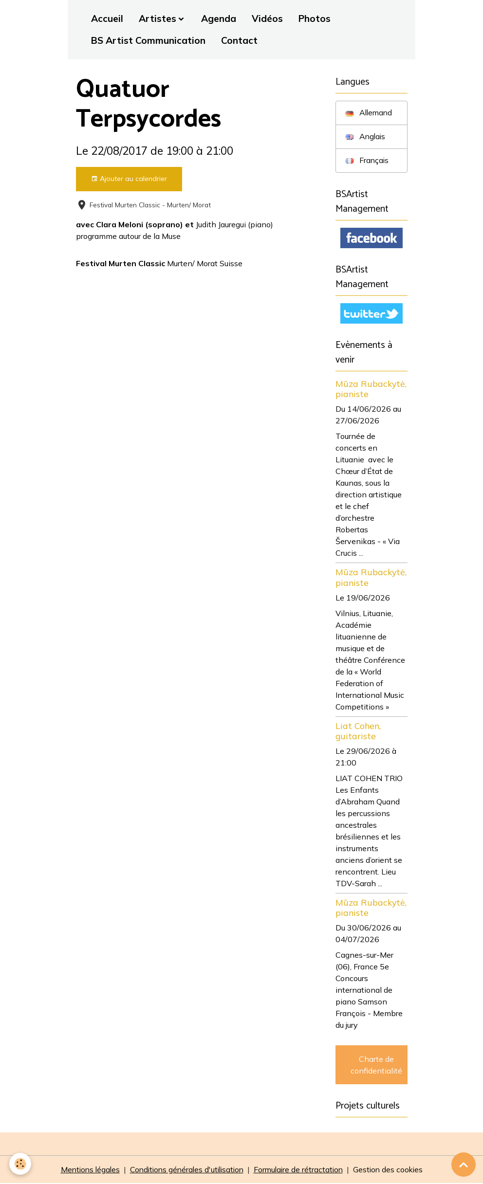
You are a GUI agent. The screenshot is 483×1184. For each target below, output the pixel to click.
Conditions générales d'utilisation (185, 1170)
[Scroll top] (463, 1164)
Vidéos (267, 18)
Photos (314, 18)
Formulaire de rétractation (301, 1170)
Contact (239, 40)
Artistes (157, 18)
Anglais (366, 137)
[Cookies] (21, 1164)
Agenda (218, 18)
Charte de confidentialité (376, 1065)
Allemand (370, 113)
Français (368, 160)
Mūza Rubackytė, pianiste (371, 389)
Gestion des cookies (392, 1170)
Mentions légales (85, 1170)
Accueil (107, 18)
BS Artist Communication (148, 40)
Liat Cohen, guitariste (358, 731)
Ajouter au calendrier (129, 178)
